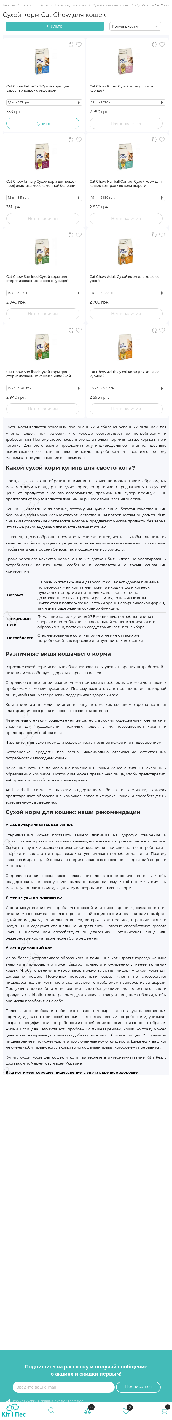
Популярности (125, 26)
